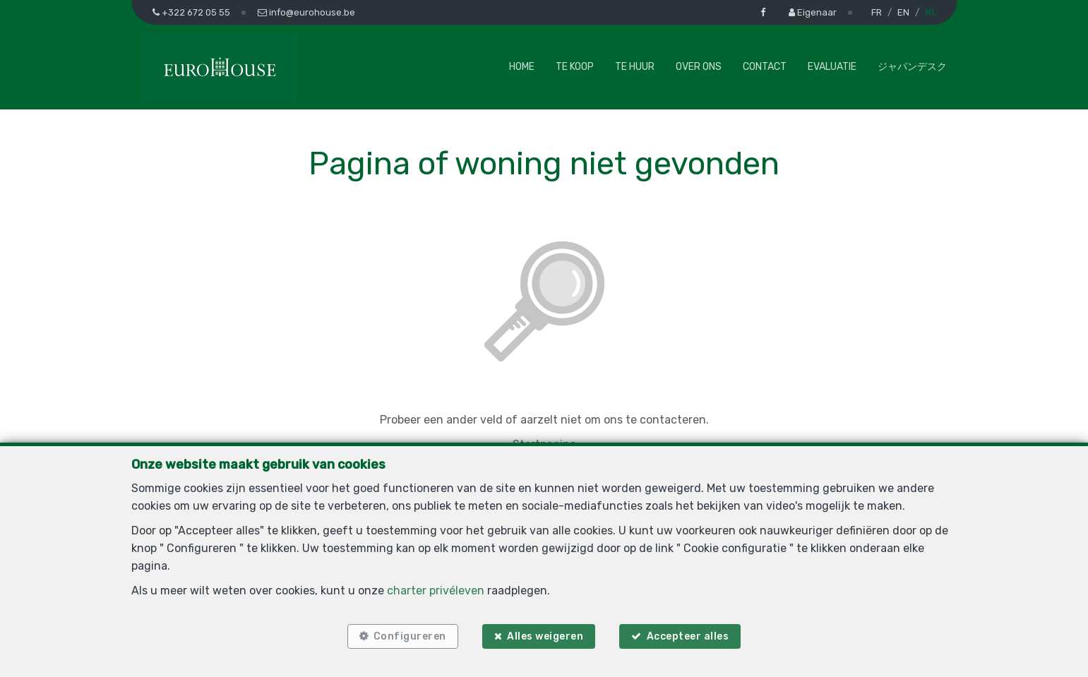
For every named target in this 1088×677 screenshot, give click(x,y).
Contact (765, 67)
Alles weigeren (545, 636)
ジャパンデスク (912, 67)
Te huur (634, 67)
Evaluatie (832, 67)
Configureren (409, 636)
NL (930, 12)
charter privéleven (435, 590)
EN (903, 12)
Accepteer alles (688, 636)
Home (521, 67)
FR (876, 12)
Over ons (699, 67)
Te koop (575, 67)
